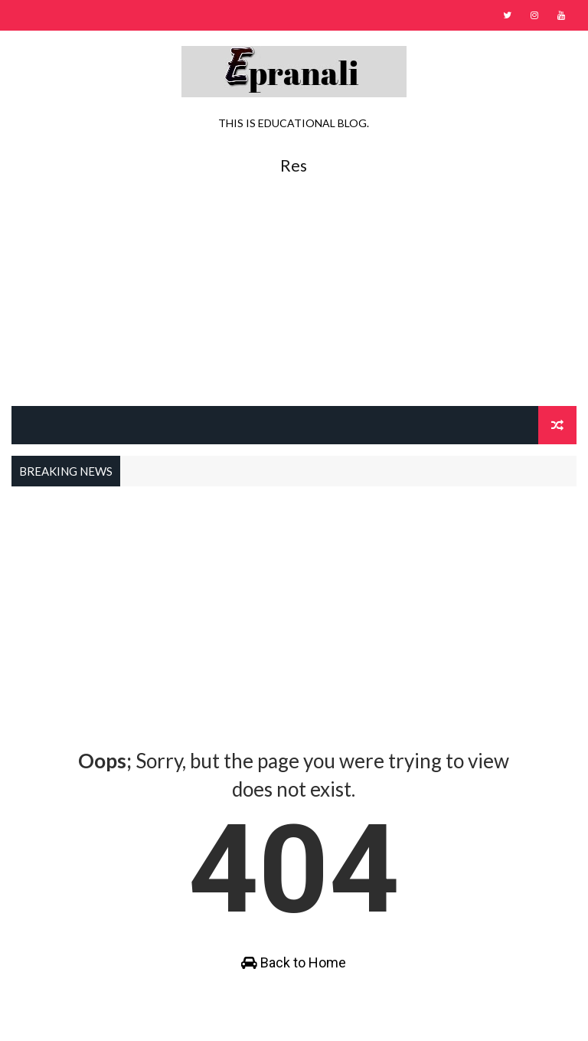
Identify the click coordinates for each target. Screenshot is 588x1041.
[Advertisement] (293, 283)
